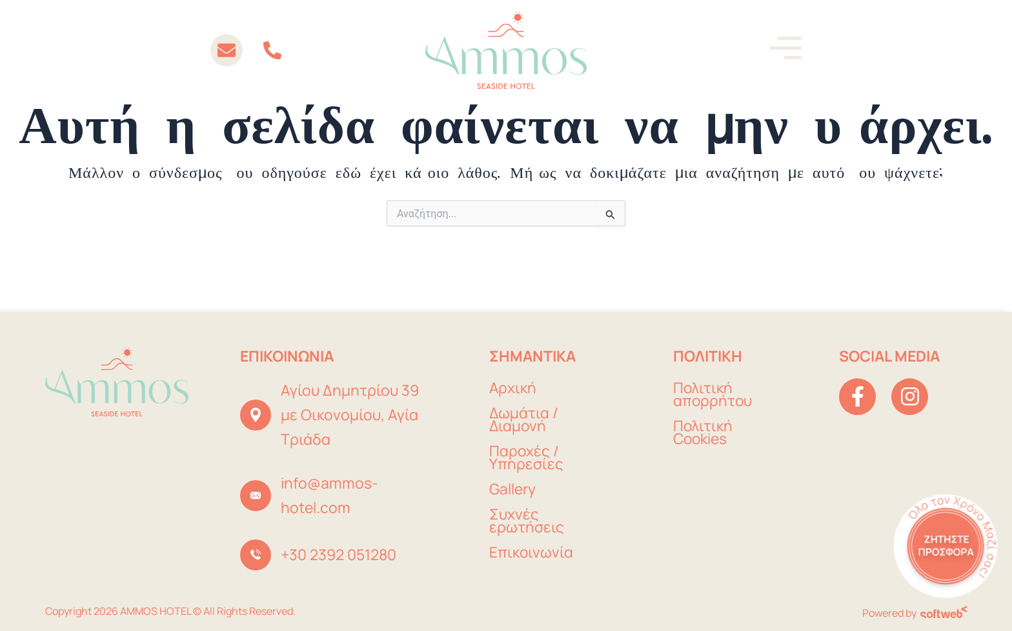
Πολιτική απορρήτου (713, 394)
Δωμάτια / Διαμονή (524, 419)
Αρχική (513, 388)
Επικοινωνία (531, 553)
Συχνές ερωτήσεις (526, 521)
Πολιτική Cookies (703, 432)
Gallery (512, 490)
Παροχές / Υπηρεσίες (526, 458)
